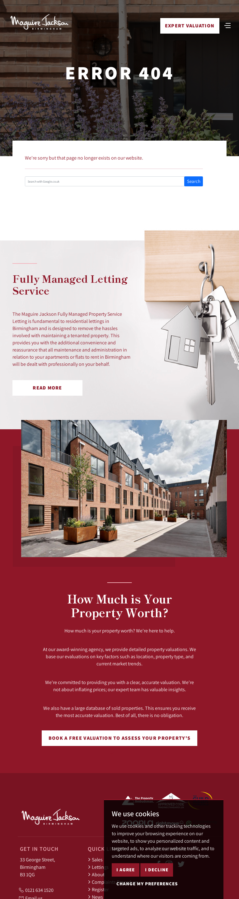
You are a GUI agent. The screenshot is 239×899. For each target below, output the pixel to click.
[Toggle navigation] (227, 24)
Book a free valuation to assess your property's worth (119, 740)
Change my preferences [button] (147, 884)
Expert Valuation (189, 25)
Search (193, 181)
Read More (47, 387)
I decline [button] (156, 870)
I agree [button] (125, 870)
